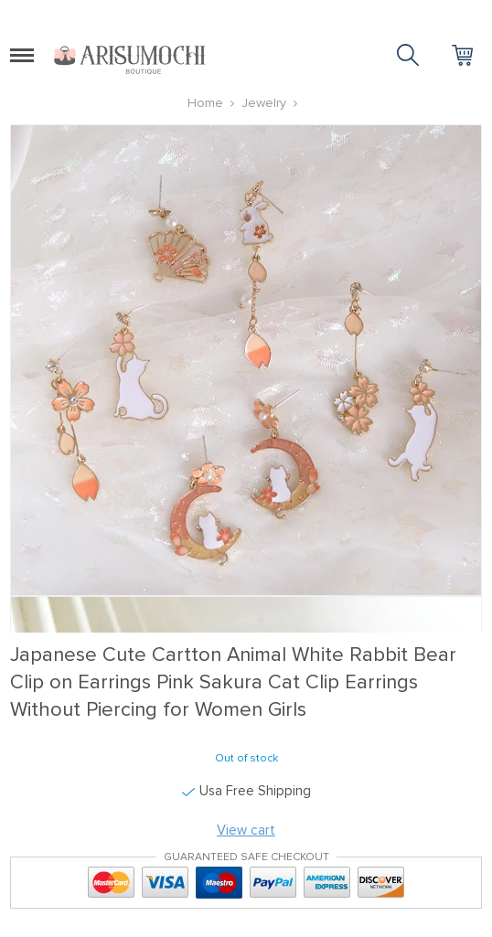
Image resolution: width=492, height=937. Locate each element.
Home (205, 103)
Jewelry (263, 103)
